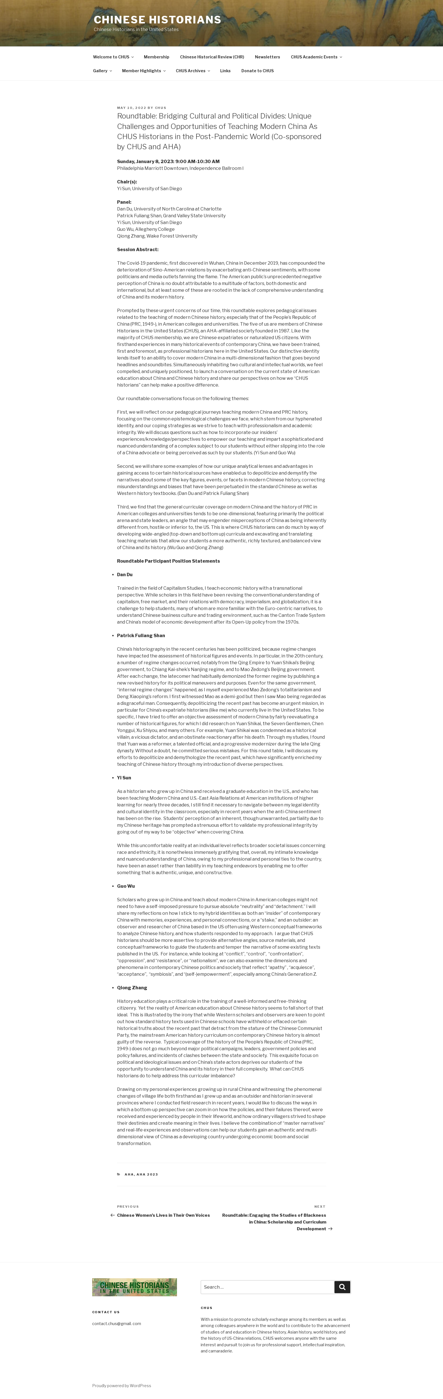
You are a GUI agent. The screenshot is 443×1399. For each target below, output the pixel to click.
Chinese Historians (158, 20)
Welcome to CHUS (114, 56)
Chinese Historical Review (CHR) (212, 56)
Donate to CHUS (257, 70)
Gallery (103, 70)
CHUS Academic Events (317, 56)
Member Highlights (144, 70)
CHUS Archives (193, 70)
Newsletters (267, 56)
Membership (156, 56)
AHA (129, 1174)
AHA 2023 (147, 1174)
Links (225, 70)
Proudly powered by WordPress (121, 1385)
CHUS (161, 108)
